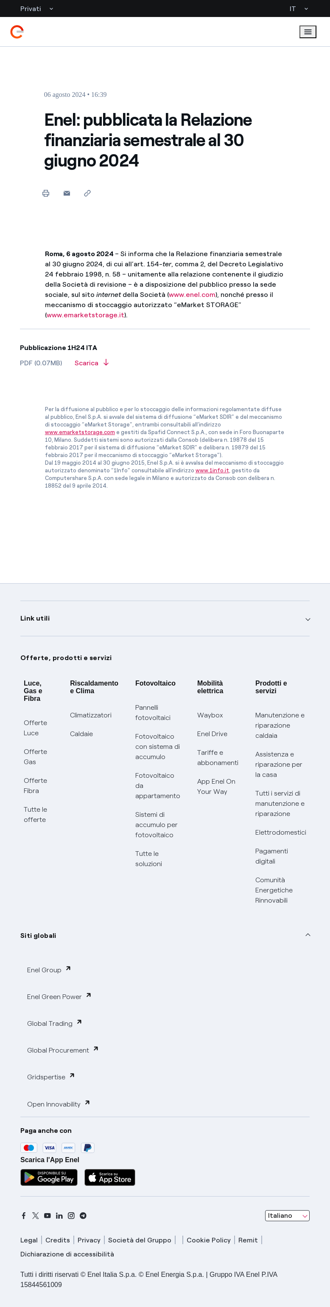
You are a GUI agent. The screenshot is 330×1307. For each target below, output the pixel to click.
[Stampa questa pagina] (46, 193)
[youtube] (47, 1215)
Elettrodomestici (280, 832)
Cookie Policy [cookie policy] (209, 1240)
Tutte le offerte (35, 814)
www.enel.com (192, 295)
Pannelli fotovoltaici (153, 712)
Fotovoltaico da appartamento (157, 785)
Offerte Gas (35, 757)
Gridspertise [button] (51, 1076)
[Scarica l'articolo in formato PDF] (92, 366)
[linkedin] (59, 1215)
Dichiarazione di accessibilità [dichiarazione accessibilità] (67, 1254)
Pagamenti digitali (271, 856)
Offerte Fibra (35, 785)
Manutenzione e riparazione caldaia (280, 725)
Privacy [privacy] (89, 1240)
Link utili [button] (35, 618)
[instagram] (71, 1215)
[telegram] (83, 1215)
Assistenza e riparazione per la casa (278, 764)
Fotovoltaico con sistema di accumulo (157, 746)
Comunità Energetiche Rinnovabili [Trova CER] (274, 890)
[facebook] (23, 1215)
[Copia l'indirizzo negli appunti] (87, 193)
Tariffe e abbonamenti (217, 757)
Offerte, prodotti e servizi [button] (66, 658)
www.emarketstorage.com (80, 432)
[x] (35, 1215)
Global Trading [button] (55, 1023)
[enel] (17, 32)
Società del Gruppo (139, 1240)
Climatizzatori (91, 715)
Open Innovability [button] (59, 1103)
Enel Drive (212, 734)
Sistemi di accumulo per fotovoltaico (156, 824)
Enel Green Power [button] (59, 996)
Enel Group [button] (49, 969)
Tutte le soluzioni (148, 859)
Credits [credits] (57, 1240)
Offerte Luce (35, 728)
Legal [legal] (29, 1240)
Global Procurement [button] (63, 1049)
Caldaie (81, 734)
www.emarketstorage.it (85, 315)
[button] (66, 193)
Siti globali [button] (38, 936)
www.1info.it (212, 470)
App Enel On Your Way (216, 786)
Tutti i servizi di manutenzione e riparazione (280, 803)
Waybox (210, 715)
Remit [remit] (248, 1240)
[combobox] (287, 1215)
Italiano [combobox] (280, 1215)
